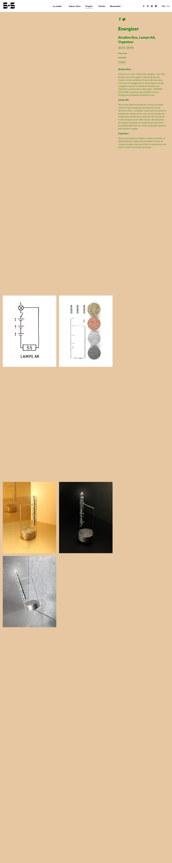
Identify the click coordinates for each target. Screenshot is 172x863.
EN (168, 6)
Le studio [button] (57, 6)
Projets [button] (89, 6)
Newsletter (115, 6)
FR (163, 6)
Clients (101, 6)
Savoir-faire (75, 6)
